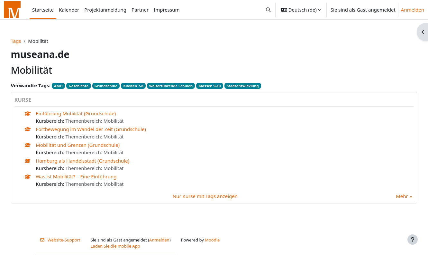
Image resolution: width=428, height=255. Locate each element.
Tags (28, 41)
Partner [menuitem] (140, 9)
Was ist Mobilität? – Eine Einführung (88, 176)
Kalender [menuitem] (69, 9)
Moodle (212, 240)
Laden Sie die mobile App (115, 246)
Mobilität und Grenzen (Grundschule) (90, 145)
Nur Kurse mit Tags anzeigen (205, 196)
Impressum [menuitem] (166, 9)
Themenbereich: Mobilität (106, 121)
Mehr (390, 196)
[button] (268, 9)
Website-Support (60, 240)
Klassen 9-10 (222, 85)
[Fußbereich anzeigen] (412, 239)
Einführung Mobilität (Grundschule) (88, 113)
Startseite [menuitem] (43, 9)
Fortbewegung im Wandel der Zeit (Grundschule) (103, 129)
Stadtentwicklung (255, 85)
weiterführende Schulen (183, 85)
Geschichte (91, 85)
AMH (70, 85)
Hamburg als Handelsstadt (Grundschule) (94, 160)
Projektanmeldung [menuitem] (105, 9)
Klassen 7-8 (145, 85)
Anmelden (412, 9)
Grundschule (117, 85)
